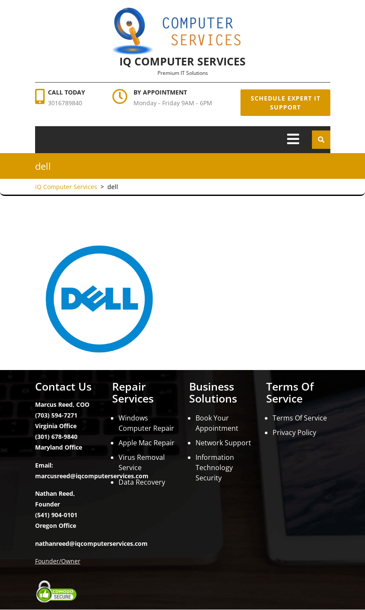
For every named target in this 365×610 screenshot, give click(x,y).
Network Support (223, 442)
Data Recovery (142, 482)
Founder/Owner (57, 561)
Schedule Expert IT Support (285, 102)
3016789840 (65, 103)
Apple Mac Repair (147, 442)
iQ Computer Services (182, 61)
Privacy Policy (294, 432)
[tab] (293, 139)
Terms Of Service (300, 418)
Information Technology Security (215, 468)
